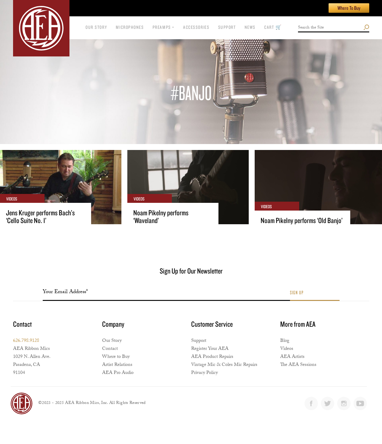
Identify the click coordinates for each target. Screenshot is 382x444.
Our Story (112, 341)
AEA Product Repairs (212, 357)
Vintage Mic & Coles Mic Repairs (224, 365)
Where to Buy (116, 357)
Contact (110, 349)
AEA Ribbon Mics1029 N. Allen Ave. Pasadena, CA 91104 (31, 361)
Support (198, 341)
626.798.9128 (26, 341)
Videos (286, 349)
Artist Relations (117, 365)
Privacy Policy (204, 373)
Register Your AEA (210, 349)
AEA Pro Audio (118, 373)
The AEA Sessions (298, 365)
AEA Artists (292, 357)
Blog (284, 341)
